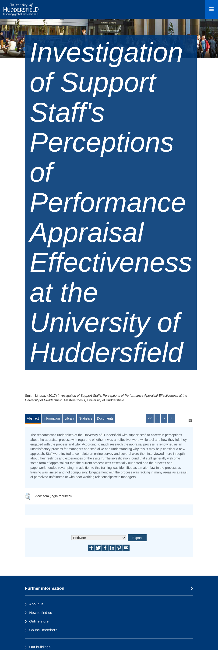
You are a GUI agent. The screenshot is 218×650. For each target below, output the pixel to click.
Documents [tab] (105, 418)
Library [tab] (69, 418)
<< (150, 418)
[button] (27, 496)
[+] (190, 420)
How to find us (40, 613)
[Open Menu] (211, 9)
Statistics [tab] (85, 418)
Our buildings (39, 647)
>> (171, 418)
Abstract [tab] (33, 418)
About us (36, 604)
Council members (43, 630)
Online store (39, 621)
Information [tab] (51, 418)
